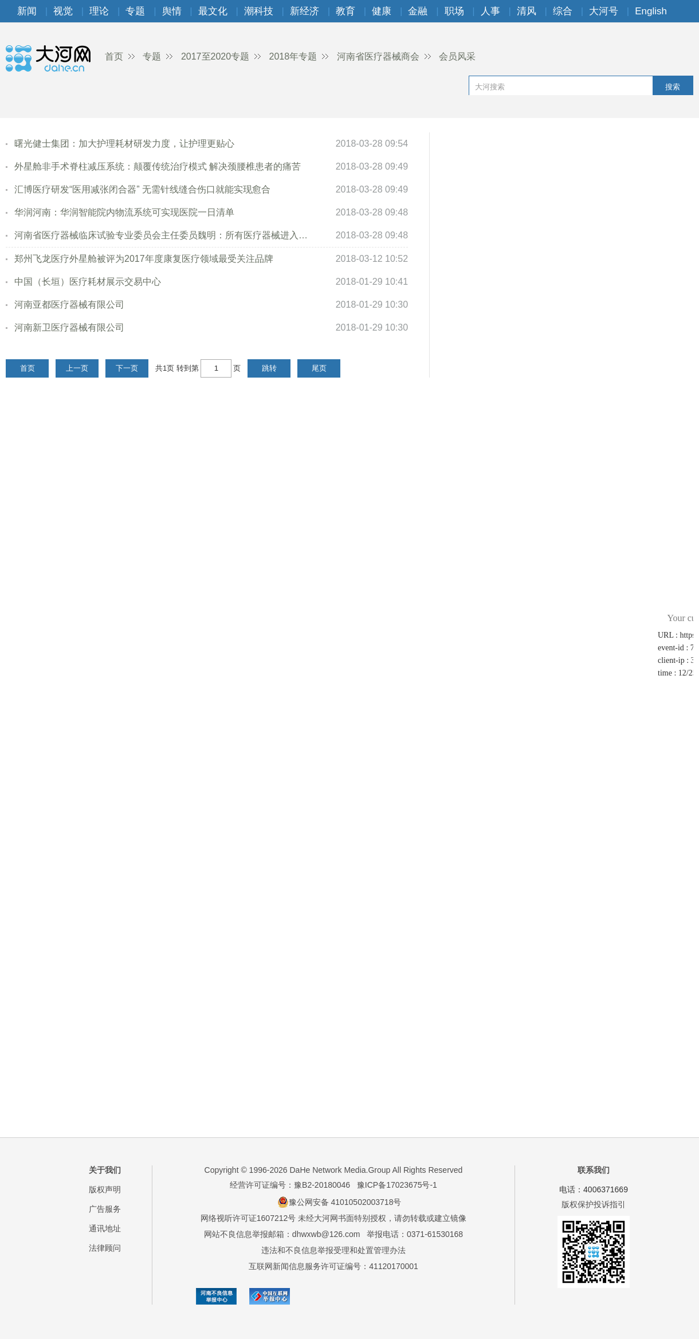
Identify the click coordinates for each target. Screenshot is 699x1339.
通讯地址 (105, 1228)
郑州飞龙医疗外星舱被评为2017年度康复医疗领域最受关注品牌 (143, 259)
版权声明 (105, 1189)
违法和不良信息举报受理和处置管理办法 (333, 1250)
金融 (417, 11)
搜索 (672, 87)
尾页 (319, 368)
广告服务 (105, 1209)
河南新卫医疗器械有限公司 (69, 327)
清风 (526, 11)
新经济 (304, 11)
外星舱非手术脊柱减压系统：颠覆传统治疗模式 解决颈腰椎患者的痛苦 (157, 166)
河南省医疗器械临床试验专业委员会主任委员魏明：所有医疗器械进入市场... (161, 235)
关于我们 (105, 1170)
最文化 (212, 11)
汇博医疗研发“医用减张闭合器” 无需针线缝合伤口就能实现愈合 (142, 189)
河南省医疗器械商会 (378, 56)
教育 (345, 11)
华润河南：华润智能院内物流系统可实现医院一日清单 (124, 212)
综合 (562, 11)
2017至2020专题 (215, 56)
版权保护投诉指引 (593, 1204)
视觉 (63, 11)
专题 (135, 11)
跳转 (269, 368)
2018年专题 (293, 56)
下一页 (127, 368)
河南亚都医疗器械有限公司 (69, 304)
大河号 (603, 11)
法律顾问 (105, 1247)
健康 (381, 11)
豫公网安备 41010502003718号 (339, 1202)
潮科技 (258, 11)
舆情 (172, 11)
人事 (490, 11)
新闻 (27, 11)
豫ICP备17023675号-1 (397, 1184)
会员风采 (457, 56)
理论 (99, 11)
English (651, 11)
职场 (454, 11)
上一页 (77, 368)
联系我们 (594, 1170)
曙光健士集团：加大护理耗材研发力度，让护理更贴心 (124, 143)
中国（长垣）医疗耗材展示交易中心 (87, 281)
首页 (114, 56)
